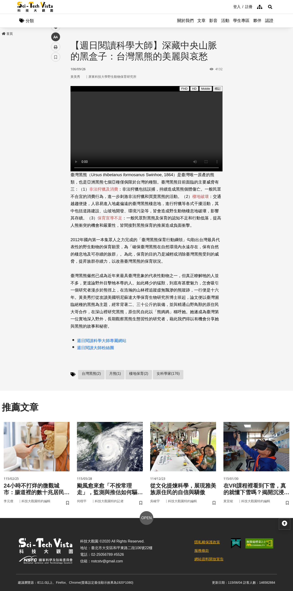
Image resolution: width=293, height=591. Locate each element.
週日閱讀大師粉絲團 (95, 347)
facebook (55, 87)
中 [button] (55, 118)
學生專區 (241, 20)
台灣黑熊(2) (91, 373)
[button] (270, 7)
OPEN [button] (146, 518)
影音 (213, 20)
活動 (225, 20)
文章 (201, 20)
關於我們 (185, 20)
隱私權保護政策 (207, 542)
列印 (55, 127)
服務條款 (201, 551)
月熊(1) (115, 373)
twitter (55, 98)
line (54, 108)
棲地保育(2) (138, 373)
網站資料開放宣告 (209, 559)
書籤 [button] (55, 137)
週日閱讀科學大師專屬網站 (101, 340)
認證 (269, 20)
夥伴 (257, 20)
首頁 (7, 33)
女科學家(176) (168, 373)
